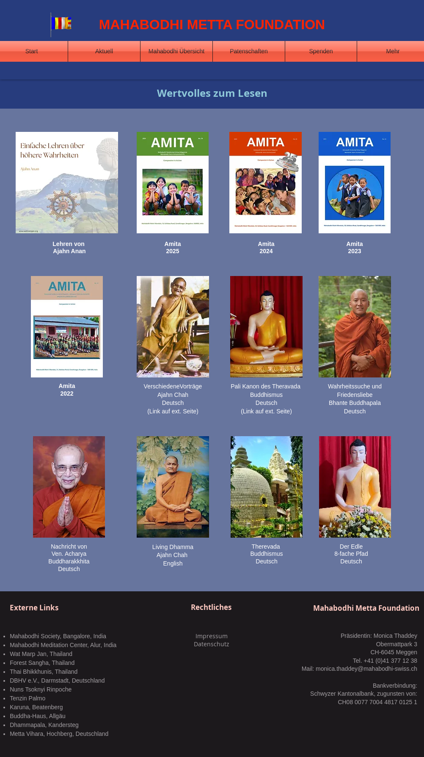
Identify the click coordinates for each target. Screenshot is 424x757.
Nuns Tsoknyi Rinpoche (41, 689)
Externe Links (34, 607)
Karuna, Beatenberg (36, 707)
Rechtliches (211, 607)
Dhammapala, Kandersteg (44, 724)
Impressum (211, 636)
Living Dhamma (172, 547)
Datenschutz (211, 644)
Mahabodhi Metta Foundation (366, 608)
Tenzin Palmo (27, 698)
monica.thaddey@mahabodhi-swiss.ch (366, 668)
